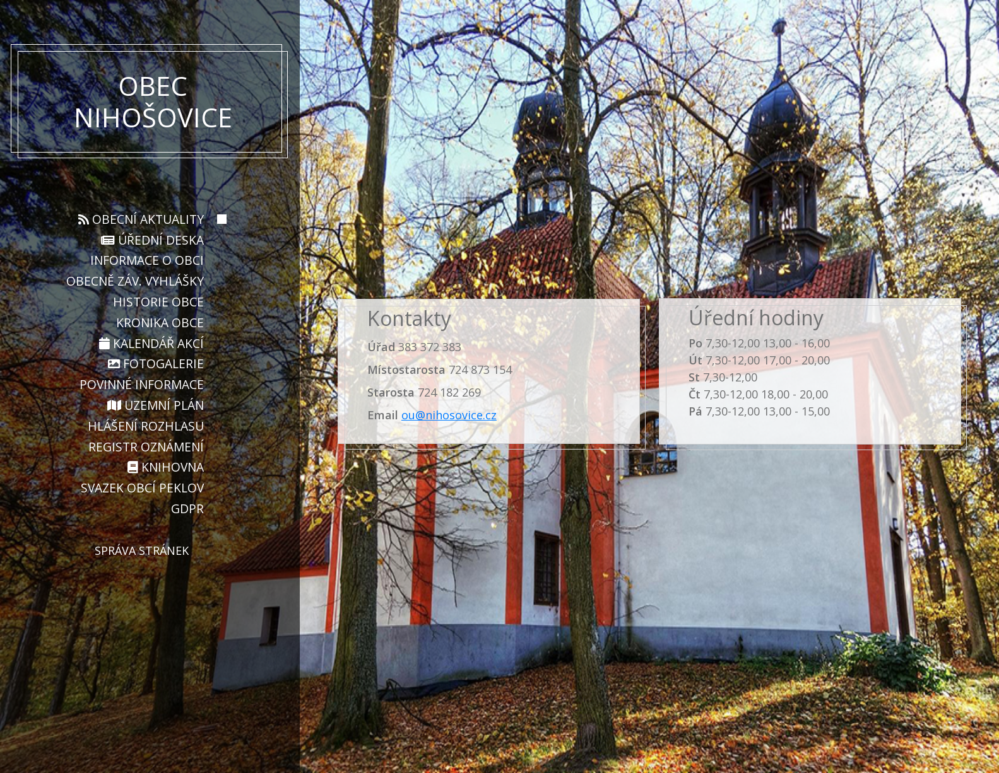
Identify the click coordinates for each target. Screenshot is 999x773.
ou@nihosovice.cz (449, 414)
